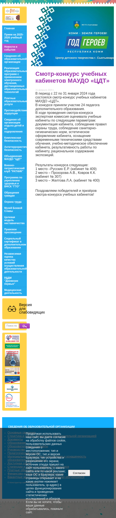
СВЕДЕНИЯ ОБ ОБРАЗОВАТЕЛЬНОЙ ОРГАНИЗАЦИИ (41, 426)
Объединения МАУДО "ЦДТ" (13, 158)
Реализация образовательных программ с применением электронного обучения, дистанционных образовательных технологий (15, 80)
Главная (9, 28)
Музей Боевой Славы (13, 210)
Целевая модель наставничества (14, 220)
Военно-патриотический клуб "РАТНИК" (14, 168)
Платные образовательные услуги (15, 101)
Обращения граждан (11, 194)
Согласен (79, 473)
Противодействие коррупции (15, 112)
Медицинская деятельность (13, 292)
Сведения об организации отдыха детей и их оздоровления (14, 125)
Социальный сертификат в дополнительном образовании (15, 243)
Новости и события (10, 48)
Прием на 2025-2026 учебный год (13, 37)
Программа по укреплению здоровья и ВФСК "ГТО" (13, 182)
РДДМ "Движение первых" (11, 280)
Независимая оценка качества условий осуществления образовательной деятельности (15, 262)
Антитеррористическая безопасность (15, 148)
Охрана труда (12, 201)
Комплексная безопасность (13, 139)
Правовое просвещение (12, 231)
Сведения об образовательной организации (15, 58)
